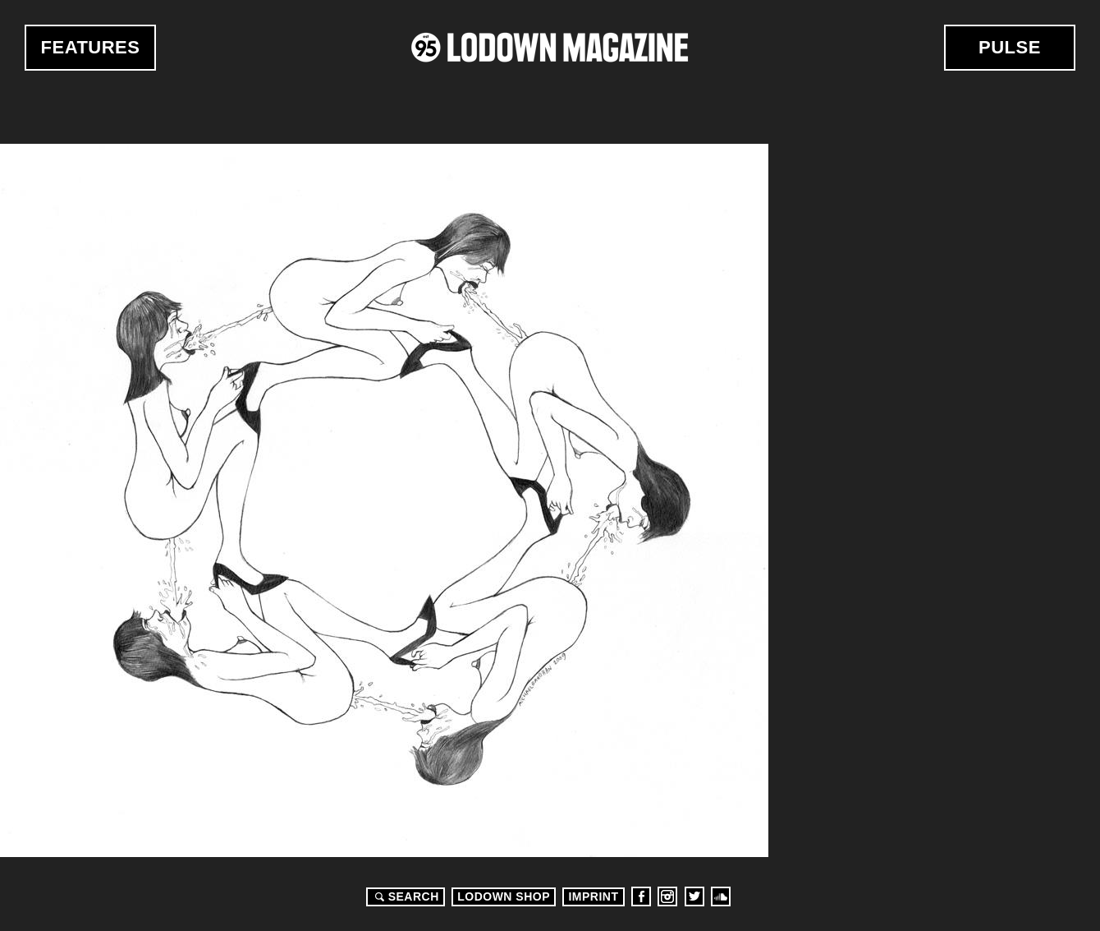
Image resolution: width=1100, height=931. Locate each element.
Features (90, 47)
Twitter (694, 896)
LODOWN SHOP (503, 896)
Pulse (1010, 47)
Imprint (593, 896)
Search (404, 896)
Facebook (641, 896)
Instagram (667, 896)
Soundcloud (721, 896)
